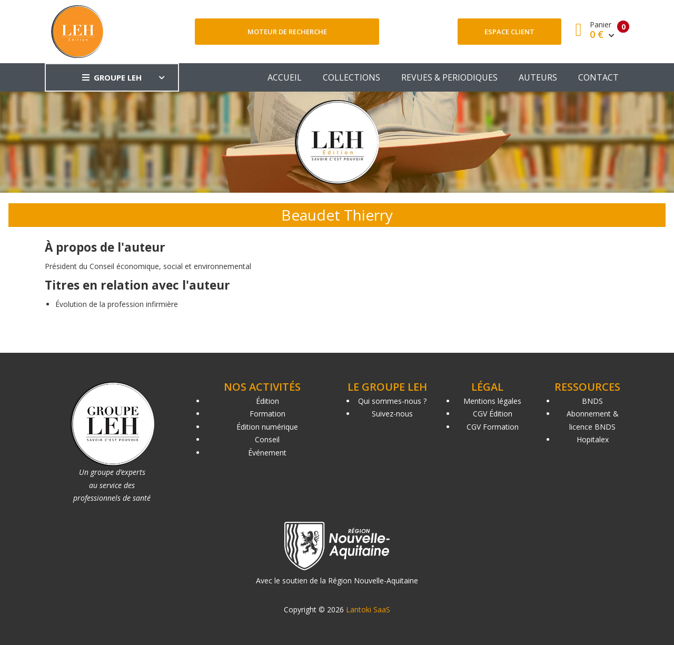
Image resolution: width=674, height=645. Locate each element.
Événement (267, 453)
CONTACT (598, 77)
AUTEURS (538, 77)
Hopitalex (593, 439)
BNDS (592, 401)
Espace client (509, 31)
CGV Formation (493, 427)
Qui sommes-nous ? (392, 401)
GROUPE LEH (112, 77)
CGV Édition (492, 414)
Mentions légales (492, 401)
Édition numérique (267, 427)
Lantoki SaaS (368, 609)
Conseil (267, 439)
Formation (267, 414)
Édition (267, 401)
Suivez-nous (392, 414)
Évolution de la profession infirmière (116, 304)
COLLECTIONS (351, 77)
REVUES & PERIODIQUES (449, 77)
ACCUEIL (284, 77)
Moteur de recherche (287, 31)
